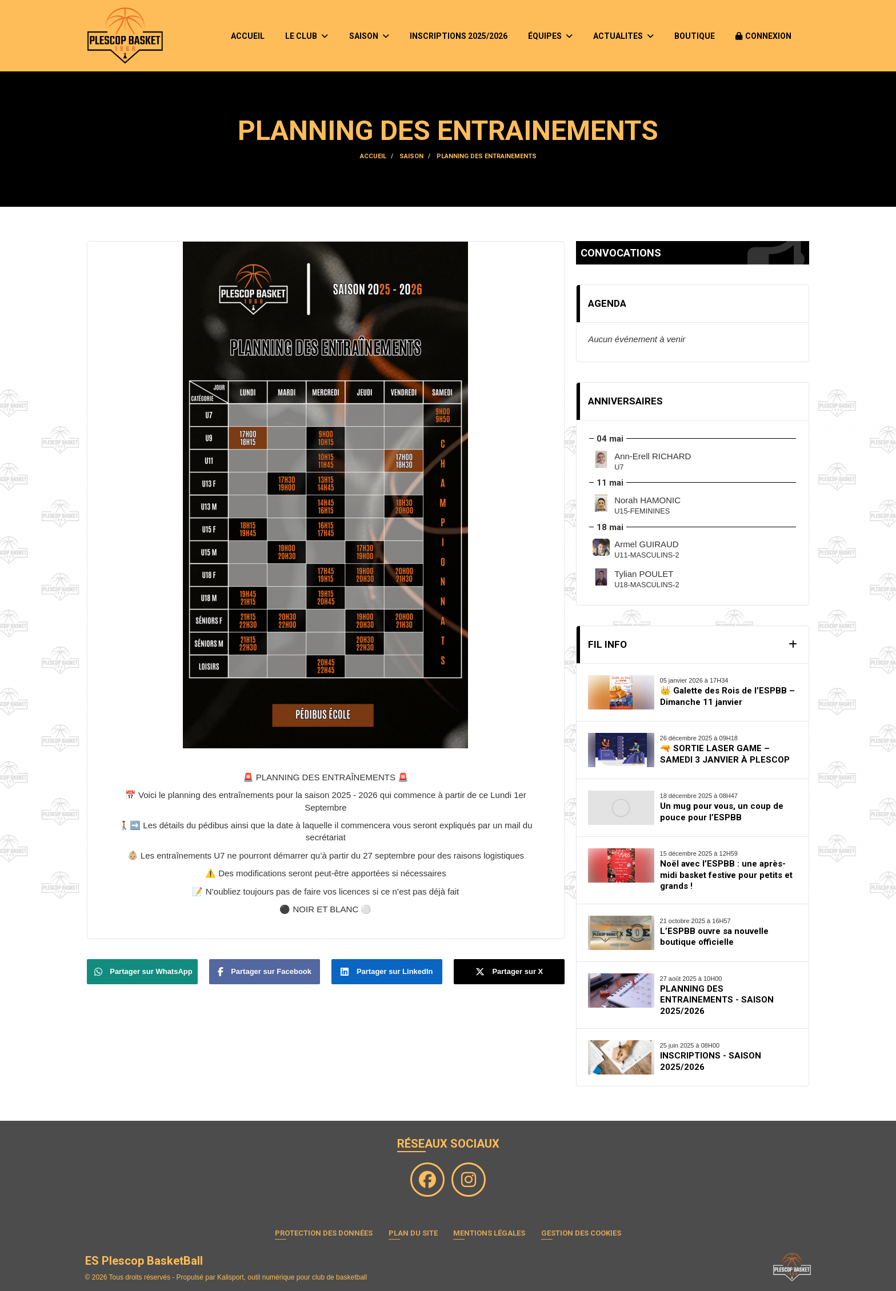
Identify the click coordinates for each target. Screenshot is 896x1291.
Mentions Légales (489, 1233)
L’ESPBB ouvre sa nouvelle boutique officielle (714, 937)
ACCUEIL (248, 36)
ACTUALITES (623, 36)
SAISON (369, 36)
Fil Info (607, 644)
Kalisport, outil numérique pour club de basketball (292, 1277)
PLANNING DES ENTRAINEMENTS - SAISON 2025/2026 (717, 1000)
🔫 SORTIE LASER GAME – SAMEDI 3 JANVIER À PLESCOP (725, 754)
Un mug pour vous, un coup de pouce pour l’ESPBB (721, 812)
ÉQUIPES (550, 36)
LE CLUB (306, 36)
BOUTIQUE (694, 36)
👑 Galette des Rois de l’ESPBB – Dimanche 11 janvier (727, 696)
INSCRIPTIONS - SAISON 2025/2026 (710, 1061)
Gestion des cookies (581, 1233)
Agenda (607, 303)
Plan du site (413, 1233)
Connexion (763, 36)
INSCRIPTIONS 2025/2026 (458, 36)
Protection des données (324, 1233)
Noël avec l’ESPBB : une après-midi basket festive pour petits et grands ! (726, 875)
